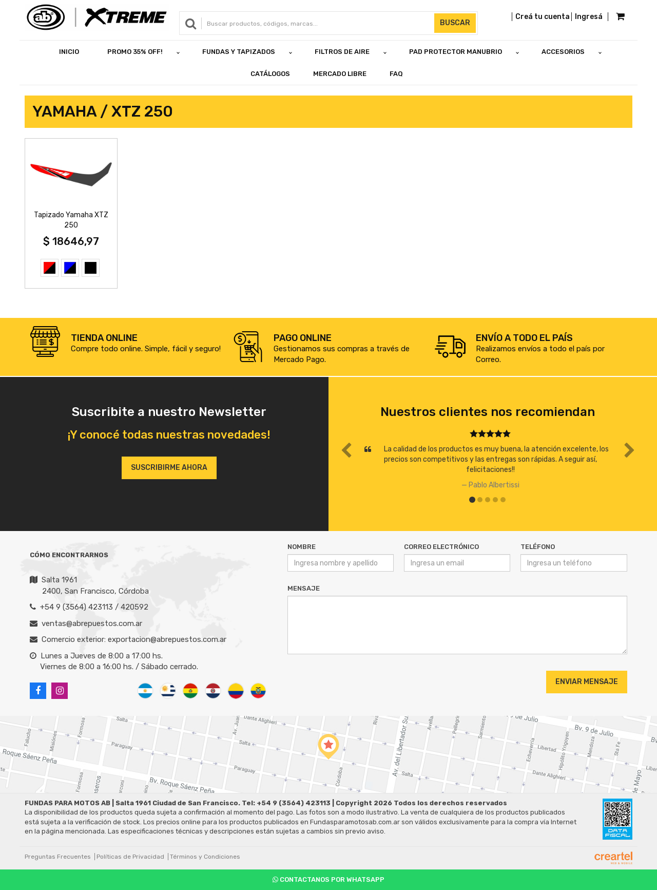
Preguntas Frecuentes (58, 856)
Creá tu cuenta (542, 16)
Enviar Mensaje (586, 681)
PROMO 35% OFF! (135, 51)
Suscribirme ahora (169, 467)
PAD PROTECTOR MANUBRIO (455, 51)
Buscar (455, 22)
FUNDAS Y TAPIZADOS (238, 51)
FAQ (396, 74)
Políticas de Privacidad (130, 856)
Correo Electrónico (441, 547)
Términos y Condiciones (205, 856)
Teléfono (537, 547)
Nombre (301, 547)
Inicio (69, 51)
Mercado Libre (339, 74)
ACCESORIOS (563, 51)
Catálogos (270, 74)
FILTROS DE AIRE (342, 51)
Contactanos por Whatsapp (328, 879)
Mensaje (303, 588)
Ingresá (589, 16)
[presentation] (349, 681)
